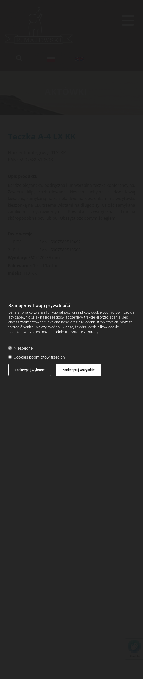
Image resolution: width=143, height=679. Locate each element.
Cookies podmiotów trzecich (36, 357)
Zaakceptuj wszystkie (78, 370)
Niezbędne (20, 348)
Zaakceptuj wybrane (30, 370)
